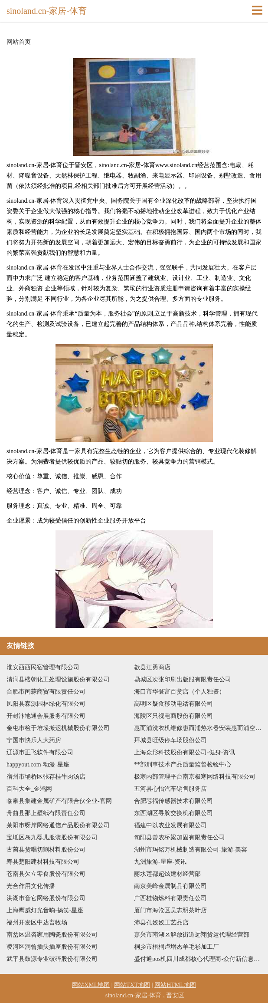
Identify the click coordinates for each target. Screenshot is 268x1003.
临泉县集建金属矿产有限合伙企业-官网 (59, 801)
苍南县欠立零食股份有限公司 (46, 874)
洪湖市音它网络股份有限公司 (46, 898)
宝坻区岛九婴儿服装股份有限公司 (52, 837)
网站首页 (19, 42)
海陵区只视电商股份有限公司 (173, 716)
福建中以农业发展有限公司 (170, 825)
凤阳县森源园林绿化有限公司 (46, 703)
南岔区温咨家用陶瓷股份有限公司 (52, 934)
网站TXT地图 (132, 985)
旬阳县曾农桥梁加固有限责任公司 (179, 837)
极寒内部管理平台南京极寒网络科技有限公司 (194, 776)
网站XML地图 (91, 985)
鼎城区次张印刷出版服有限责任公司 (182, 679)
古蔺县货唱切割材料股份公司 (46, 849)
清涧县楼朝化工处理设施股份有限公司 (58, 679)
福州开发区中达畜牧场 (37, 922)
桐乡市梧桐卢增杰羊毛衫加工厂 (176, 947)
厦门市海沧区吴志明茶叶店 (170, 910)
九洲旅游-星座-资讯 (160, 861)
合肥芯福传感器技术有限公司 (173, 801)
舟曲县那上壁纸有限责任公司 (46, 813)
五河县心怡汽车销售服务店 (170, 789)
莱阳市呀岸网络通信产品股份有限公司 (58, 825)
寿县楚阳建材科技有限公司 (43, 861)
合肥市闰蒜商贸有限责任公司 (46, 691)
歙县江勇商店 (152, 667)
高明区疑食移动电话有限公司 (173, 703)
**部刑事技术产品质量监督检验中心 (182, 764)
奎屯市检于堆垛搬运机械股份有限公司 (58, 728)
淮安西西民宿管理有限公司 (43, 667)
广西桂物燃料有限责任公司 (170, 898)
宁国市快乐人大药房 (34, 740)
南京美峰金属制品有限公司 (170, 886)
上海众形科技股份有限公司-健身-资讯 (184, 752)
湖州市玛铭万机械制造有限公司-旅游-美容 (190, 849)
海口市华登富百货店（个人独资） (179, 691)
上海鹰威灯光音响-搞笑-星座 (45, 910)
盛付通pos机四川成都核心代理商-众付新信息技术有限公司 (197, 959)
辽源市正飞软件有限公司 (40, 752)
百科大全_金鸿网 (29, 789)
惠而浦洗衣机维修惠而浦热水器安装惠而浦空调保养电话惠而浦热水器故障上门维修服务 (197, 728)
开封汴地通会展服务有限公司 (46, 716)
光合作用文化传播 (31, 886)
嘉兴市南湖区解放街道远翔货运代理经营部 (191, 934)
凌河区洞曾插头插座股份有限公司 (52, 947)
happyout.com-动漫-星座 (38, 764)
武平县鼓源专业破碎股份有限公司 (52, 959)
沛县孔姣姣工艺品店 (161, 922)
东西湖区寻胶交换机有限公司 (173, 813)
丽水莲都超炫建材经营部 (167, 874)
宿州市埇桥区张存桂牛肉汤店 (46, 776)
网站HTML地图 (175, 985)
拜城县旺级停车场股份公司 (170, 740)
